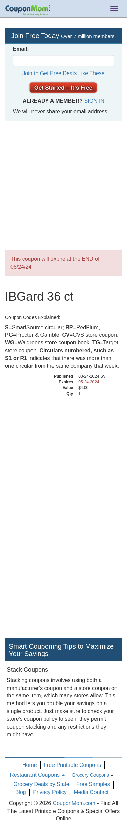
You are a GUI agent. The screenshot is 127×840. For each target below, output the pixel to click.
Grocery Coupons (90, 775)
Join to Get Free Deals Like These (63, 73)
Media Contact (90, 792)
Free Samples (93, 784)
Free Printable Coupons (72, 765)
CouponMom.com (74, 803)
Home (29, 765)
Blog (20, 792)
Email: (21, 49)
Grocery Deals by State (41, 784)
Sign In (94, 101)
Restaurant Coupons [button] (37, 775)
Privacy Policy (50, 792)
